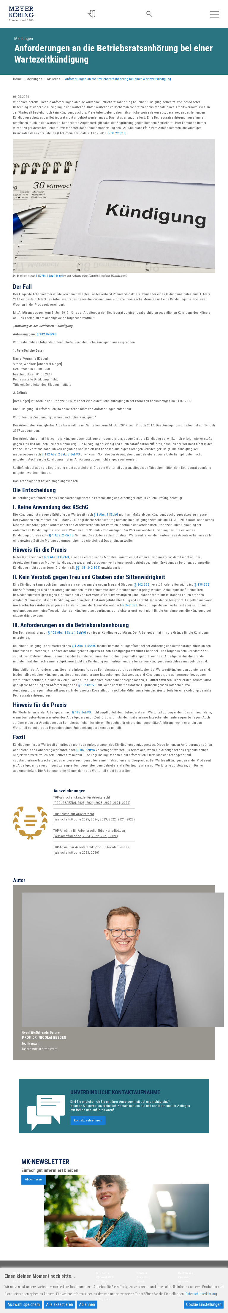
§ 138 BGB (202, 585)
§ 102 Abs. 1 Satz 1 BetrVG (49, 275)
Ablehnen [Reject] (87, 1304)
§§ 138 (81, 568)
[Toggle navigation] (214, 13)
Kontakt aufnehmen (88, 1125)
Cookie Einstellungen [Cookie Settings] (203, 1304)
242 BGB (93, 568)
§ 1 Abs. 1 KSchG (106, 515)
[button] (92, 13)
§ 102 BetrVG (46, 334)
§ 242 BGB (142, 585)
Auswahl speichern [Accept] (23, 1304)
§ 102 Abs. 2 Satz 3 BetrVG (61, 454)
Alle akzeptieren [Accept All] (59, 1304)
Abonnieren (33, 1184)
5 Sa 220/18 (116, 133)
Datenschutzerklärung (201, 1294)
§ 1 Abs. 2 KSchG (61, 535)
